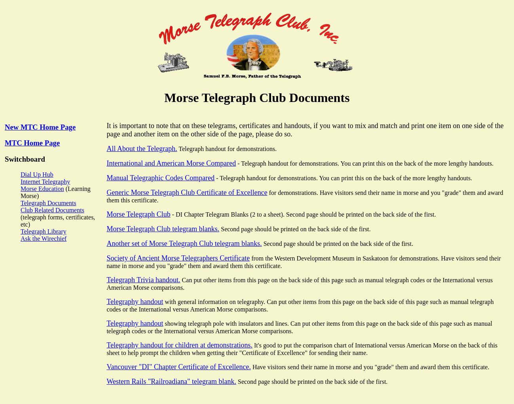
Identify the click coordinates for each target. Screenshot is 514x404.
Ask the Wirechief (43, 238)
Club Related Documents (52, 210)
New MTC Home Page (40, 127)
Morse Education (42, 188)
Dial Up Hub (37, 174)
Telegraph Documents (48, 203)
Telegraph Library (43, 231)
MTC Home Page (32, 143)
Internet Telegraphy (45, 181)
